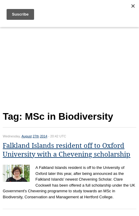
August (27, 136)
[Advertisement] (69, 68)
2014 (43, 136)
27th (36, 136)
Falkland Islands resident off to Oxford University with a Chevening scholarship (66, 150)
